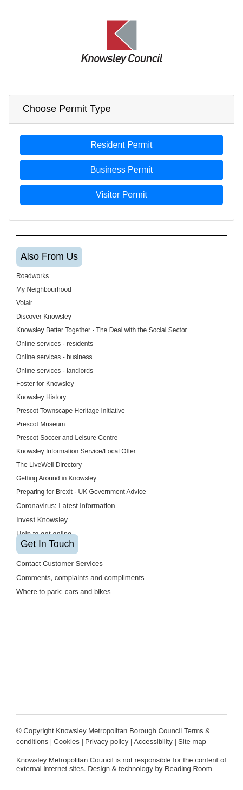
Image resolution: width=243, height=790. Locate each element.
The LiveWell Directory (49, 465)
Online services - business (54, 357)
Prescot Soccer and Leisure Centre (67, 438)
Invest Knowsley (42, 520)
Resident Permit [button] (122, 144)
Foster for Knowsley (45, 383)
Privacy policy (106, 742)
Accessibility (153, 742)
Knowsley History (41, 397)
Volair (24, 303)
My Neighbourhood (43, 289)
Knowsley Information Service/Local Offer (76, 451)
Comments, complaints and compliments (80, 578)
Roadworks (32, 276)
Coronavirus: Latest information (65, 506)
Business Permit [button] (121, 169)
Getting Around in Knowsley (56, 478)
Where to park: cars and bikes (63, 592)
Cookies (66, 742)
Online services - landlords (54, 370)
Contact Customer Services (60, 563)
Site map (192, 742)
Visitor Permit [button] (121, 194)
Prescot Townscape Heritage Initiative (70, 410)
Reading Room (188, 769)
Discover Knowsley (43, 316)
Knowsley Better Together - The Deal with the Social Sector (101, 330)
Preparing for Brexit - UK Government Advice (81, 492)
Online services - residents (54, 343)
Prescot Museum (40, 424)
